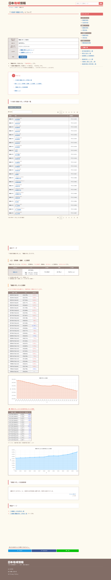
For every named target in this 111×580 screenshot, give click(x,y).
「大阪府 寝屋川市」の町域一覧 (23, 80)
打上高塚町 (18, 209)
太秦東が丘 (18, 190)
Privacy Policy (13, 574)
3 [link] (66, 112)
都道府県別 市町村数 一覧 (89, 64)
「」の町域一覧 (18, 513)
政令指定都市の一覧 (87, 51)
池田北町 (17, 123)
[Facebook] (44, 550)
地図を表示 (23, 57)
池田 (16, 151)
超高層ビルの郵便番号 (88, 56)
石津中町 (17, 159)
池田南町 (17, 147)
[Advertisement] (43, 26)
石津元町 (17, 170)
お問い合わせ (12, 571)
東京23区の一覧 (86, 53)
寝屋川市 (15, 272)
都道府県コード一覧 (87, 59)
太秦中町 (17, 186)
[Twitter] (20, 550)
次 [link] (77, 112)
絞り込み (20, 111)
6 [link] (74, 112)
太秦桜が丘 (18, 178)
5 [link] (71, 112)
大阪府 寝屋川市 (16, 12)
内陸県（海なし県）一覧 (88, 61)
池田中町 (17, 131)
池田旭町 (17, 119)
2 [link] (63, 112)
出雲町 (17, 174)
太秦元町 (17, 198)
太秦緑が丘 (18, 194)
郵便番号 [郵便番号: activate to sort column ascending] (71, 115)
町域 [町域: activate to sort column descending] (15, 115)
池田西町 (17, 135)
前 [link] (58, 112)
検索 (101, 3)
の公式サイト (26, 50)
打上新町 (17, 206)
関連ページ (18, 90)
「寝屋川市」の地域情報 (21, 87)
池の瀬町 (17, 155)
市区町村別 (85, 22)
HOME (10, 569)
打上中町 (17, 213)
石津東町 (17, 162)
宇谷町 (17, 202)
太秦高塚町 (18, 182)
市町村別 (84, 30)
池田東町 (17, 139)
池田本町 (17, 143)
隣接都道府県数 (86, 43)
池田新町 (17, 127)
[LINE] (68, 550)
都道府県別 (85, 20)
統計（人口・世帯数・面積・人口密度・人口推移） (28, 83)
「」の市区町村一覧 (17, 511)
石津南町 (17, 166)
